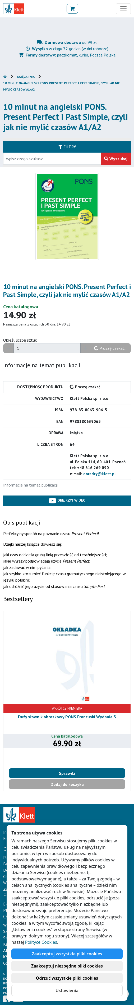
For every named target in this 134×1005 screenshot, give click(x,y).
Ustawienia (67, 990)
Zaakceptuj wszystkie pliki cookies (67, 954)
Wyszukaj (115, 158)
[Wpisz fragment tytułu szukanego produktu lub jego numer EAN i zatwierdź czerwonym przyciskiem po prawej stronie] (52, 159)
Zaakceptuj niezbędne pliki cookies (67, 966)
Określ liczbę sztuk (20, 340)
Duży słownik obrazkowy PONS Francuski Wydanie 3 (67, 716)
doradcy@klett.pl (99, 473)
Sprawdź (67, 773)
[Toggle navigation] (123, 8)
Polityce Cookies (41, 942)
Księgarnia (26, 77)
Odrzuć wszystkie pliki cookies (67, 978)
